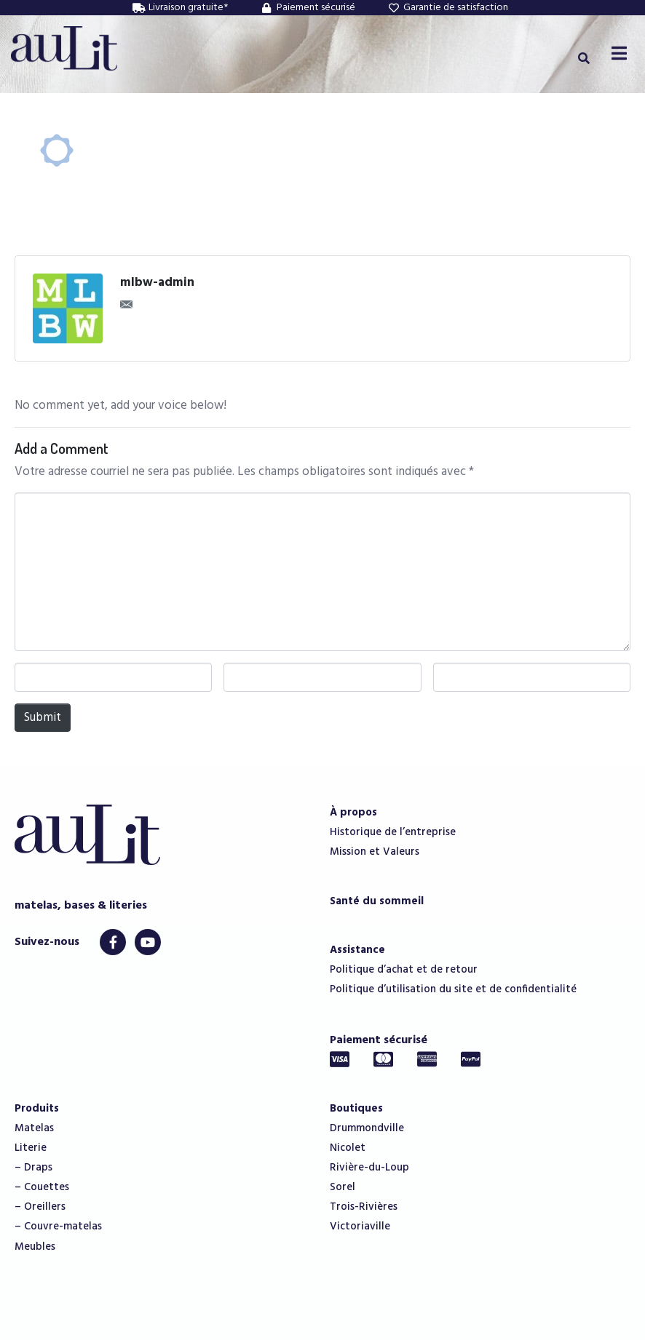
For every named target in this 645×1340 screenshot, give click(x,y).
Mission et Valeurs (374, 852)
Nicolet (347, 1148)
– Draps (33, 1168)
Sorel (342, 1187)
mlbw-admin (157, 283)
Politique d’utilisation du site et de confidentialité (453, 989)
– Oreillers (40, 1207)
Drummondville (367, 1128)
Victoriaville (360, 1227)
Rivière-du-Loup (369, 1168)
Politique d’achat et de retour (404, 970)
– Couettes (42, 1187)
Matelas (34, 1128)
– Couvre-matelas (58, 1227)
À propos (353, 813)
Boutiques (356, 1109)
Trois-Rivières (363, 1207)
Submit (42, 717)
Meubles (35, 1247)
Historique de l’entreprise (393, 832)
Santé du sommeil (377, 901)
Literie (31, 1148)
